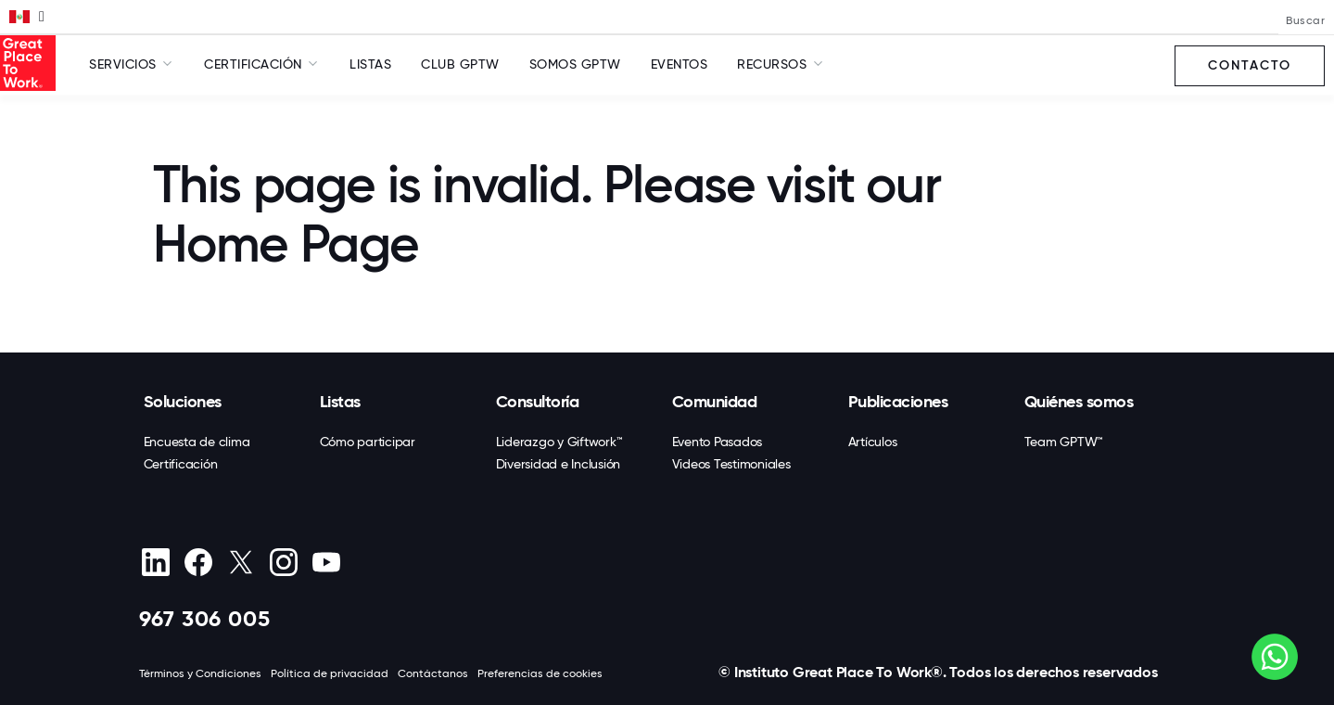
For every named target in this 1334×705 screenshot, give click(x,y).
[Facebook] (199, 562)
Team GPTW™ (1064, 441)
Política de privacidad (329, 673)
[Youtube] (327, 562)
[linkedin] (156, 562)
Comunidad (714, 401)
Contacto (1249, 65)
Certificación (181, 463)
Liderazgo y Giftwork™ (559, 441)
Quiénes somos (1079, 401)
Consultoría (537, 401)
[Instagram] (284, 562)
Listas (370, 64)
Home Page (286, 244)
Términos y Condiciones (200, 673)
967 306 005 (205, 618)
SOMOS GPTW (575, 64)
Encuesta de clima (197, 441)
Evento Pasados (717, 441)
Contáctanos (433, 673)
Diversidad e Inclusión (558, 463)
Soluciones (183, 401)
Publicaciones (898, 401)
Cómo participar (367, 441)
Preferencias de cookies (540, 673)
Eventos (679, 64)
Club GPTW (460, 64)
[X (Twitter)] (241, 562)
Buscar (1305, 20)
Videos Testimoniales (731, 463)
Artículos (872, 441)
